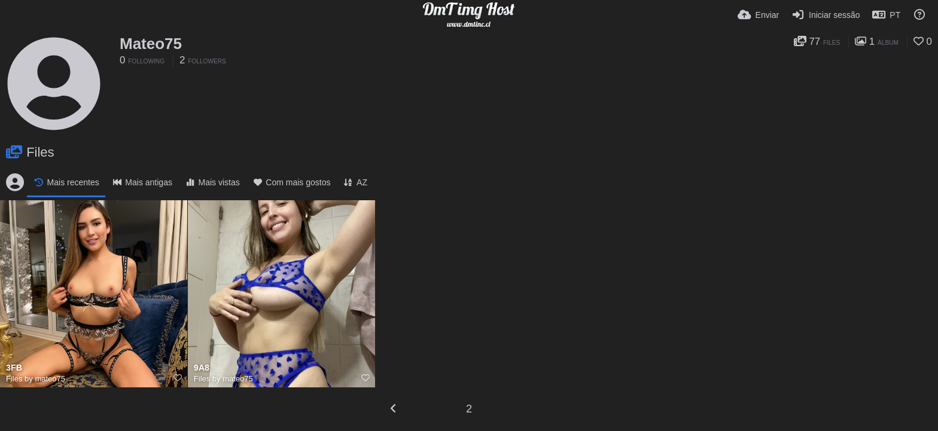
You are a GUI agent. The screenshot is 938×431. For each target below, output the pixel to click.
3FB (14, 367)
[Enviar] (758, 15)
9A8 (201, 367)
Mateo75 (151, 44)
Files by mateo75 (35, 378)
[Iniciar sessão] (825, 15)
